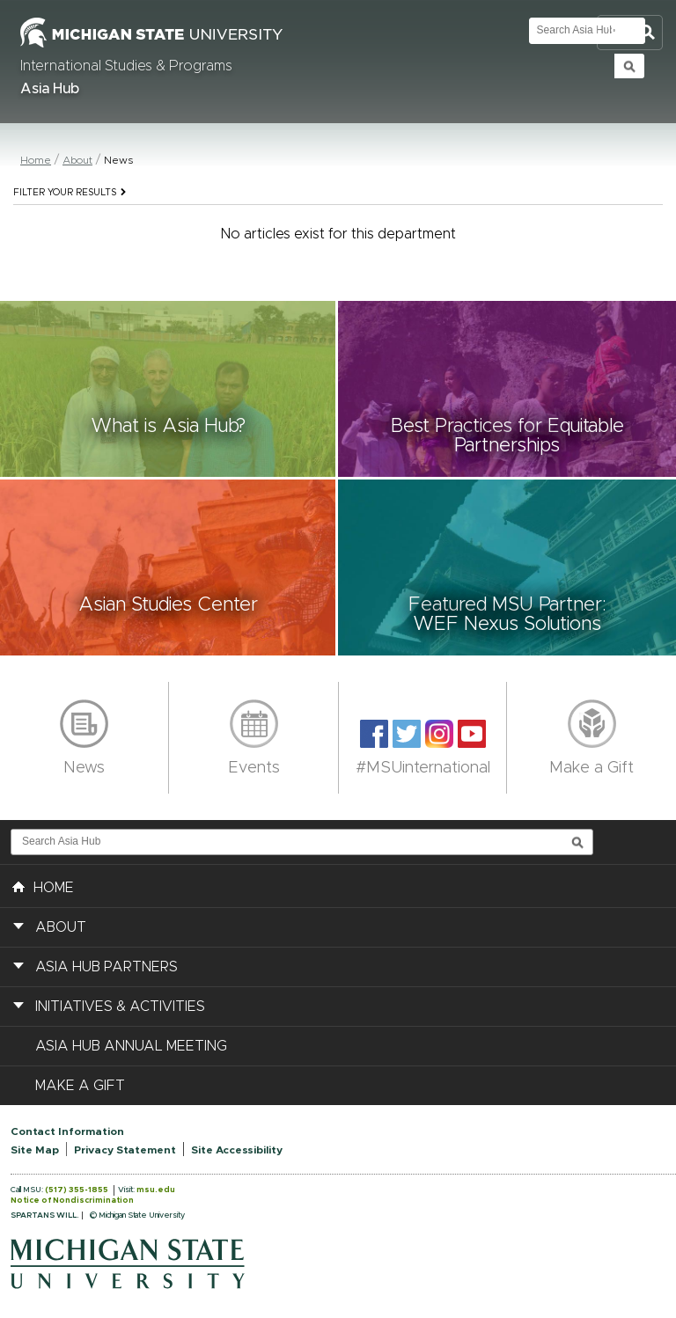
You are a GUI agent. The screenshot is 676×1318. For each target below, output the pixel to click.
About (77, 160)
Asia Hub (49, 89)
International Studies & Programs (126, 66)
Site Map (35, 1150)
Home (35, 160)
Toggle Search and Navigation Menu (630, 33)
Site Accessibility (237, 1150)
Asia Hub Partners (106, 967)
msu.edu (155, 1190)
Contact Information (67, 1131)
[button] (169, 389)
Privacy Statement (125, 1150)
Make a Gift (591, 768)
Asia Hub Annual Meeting (131, 1046)
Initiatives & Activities (120, 1006)
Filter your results (69, 192)
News (84, 768)
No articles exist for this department (338, 234)
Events (254, 768)
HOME (43, 886)
